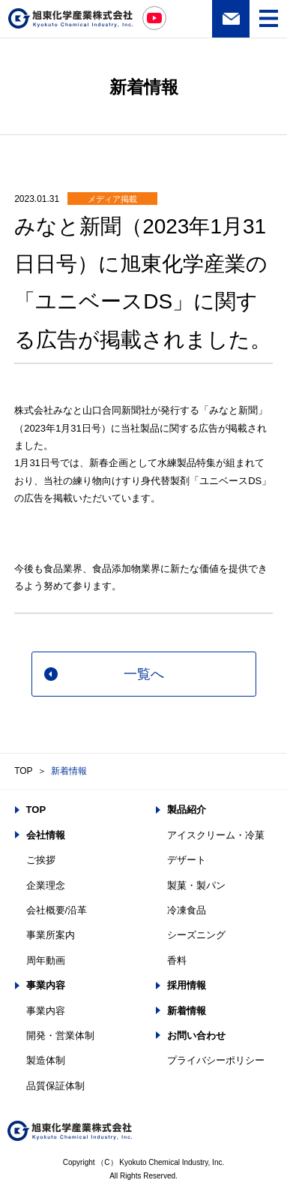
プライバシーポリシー (216, 1060)
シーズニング (196, 935)
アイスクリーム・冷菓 (216, 835)
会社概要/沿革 (57, 910)
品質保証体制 (55, 1085)
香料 (177, 960)
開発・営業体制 (60, 1035)
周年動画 (45, 960)
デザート (186, 859)
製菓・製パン (196, 885)
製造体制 (45, 1060)
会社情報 (45, 835)
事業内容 (45, 985)
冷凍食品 (186, 910)
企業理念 (45, 885)
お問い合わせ (231, 19)
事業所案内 (50, 935)
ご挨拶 (40, 859)
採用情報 (186, 985)
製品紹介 (186, 809)
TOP (23, 771)
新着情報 (69, 771)
